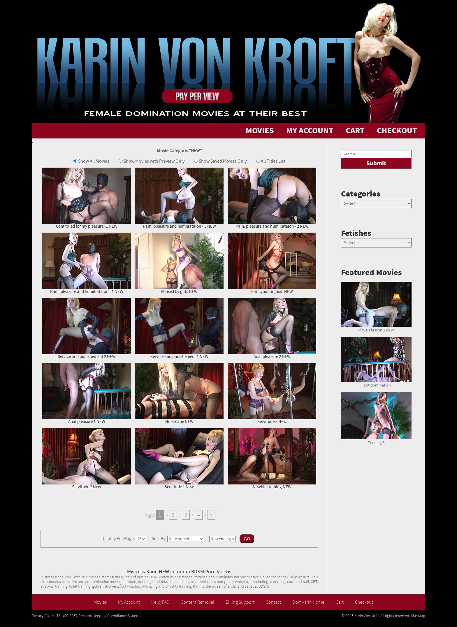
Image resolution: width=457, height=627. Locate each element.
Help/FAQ (160, 602)
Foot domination (376, 383)
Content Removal (197, 602)
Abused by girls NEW (179, 263)
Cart (340, 602)
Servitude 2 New (86, 458)
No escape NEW (179, 393)
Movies (100, 602)
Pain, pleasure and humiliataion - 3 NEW (179, 198)
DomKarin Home (308, 602)
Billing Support (240, 602)
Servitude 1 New (179, 458)
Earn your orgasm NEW (272, 263)
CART (355, 131)
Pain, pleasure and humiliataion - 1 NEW (86, 263)
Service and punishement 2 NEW (86, 328)
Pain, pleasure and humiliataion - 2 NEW (272, 198)
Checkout (364, 602)
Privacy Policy (43, 616)
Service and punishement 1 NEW (179, 328)
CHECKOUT (397, 131)
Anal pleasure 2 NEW (272, 328)
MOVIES (260, 131)
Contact (273, 602)
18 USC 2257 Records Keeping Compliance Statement (101, 616)
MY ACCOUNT (309, 131)
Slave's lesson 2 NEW (376, 328)
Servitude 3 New (272, 393)
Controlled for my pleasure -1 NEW (86, 198)
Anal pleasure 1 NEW (86, 393)
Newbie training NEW (272, 458)
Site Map (418, 616)
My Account (129, 602)
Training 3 (376, 440)
